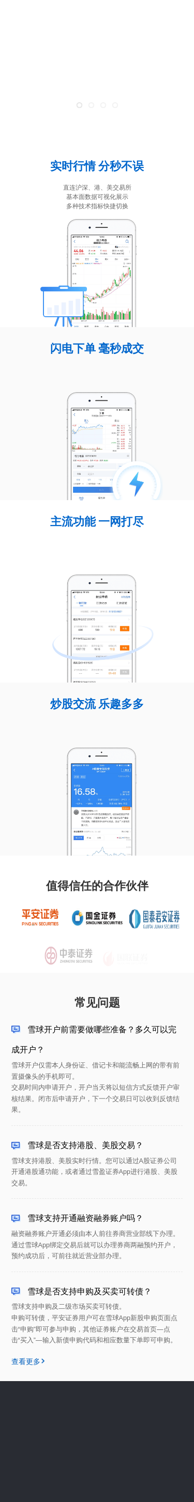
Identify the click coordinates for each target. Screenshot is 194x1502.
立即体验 (168, 16)
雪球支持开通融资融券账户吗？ (85, 1217)
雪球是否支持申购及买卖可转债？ (89, 1291)
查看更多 (25, 1361)
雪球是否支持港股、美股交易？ (85, 1145)
